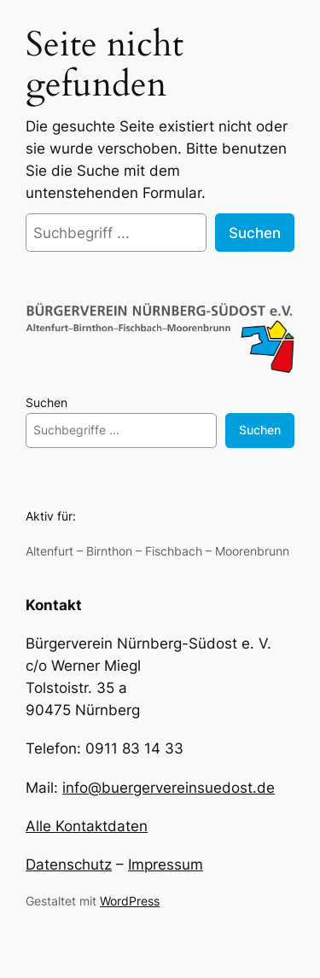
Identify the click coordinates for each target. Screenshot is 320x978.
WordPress (130, 901)
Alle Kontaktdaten (87, 826)
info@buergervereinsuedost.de (168, 787)
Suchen (255, 233)
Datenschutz (69, 864)
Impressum (165, 864)
